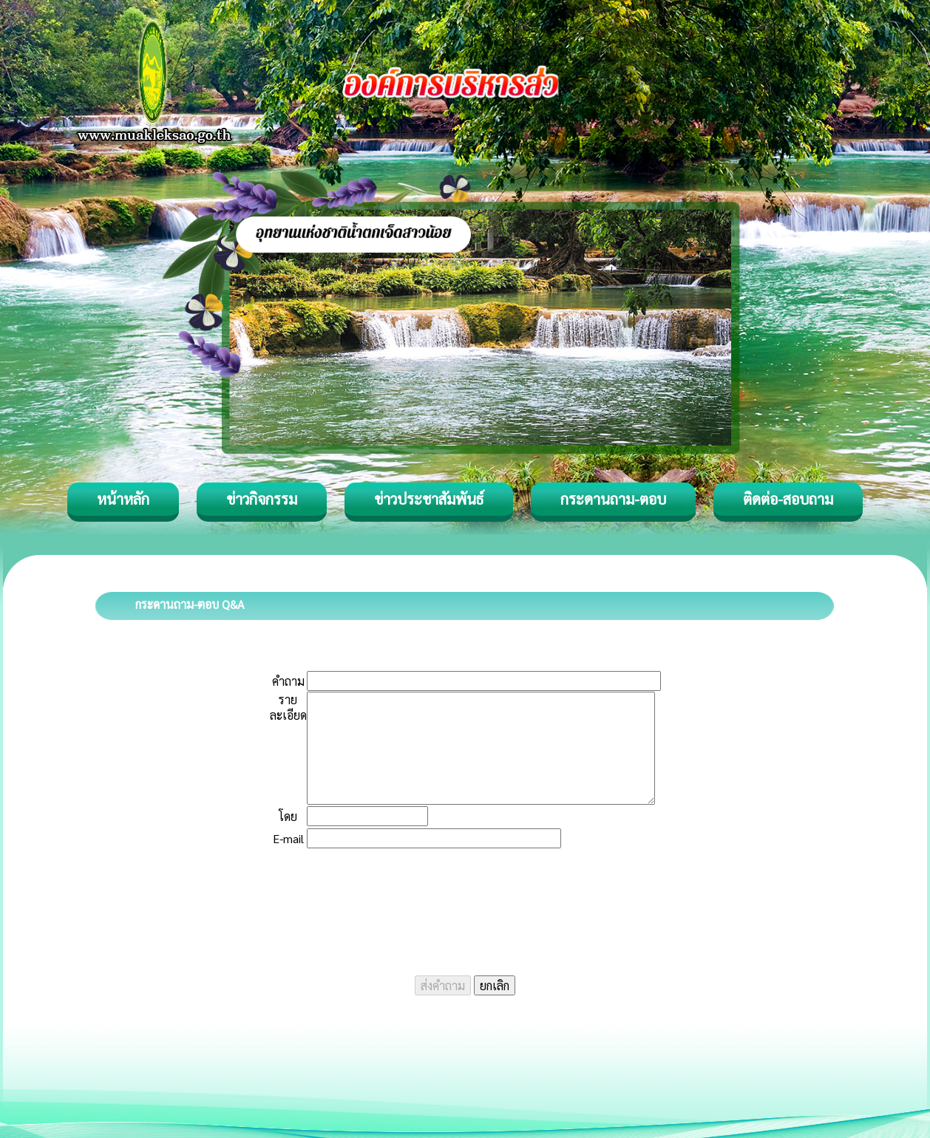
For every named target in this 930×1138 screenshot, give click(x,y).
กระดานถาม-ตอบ (613, 498)
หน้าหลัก (123, 498)
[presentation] (465, 904)
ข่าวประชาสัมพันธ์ (428, 498)
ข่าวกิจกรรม (261, 498)
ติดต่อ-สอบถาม (788, 498)
